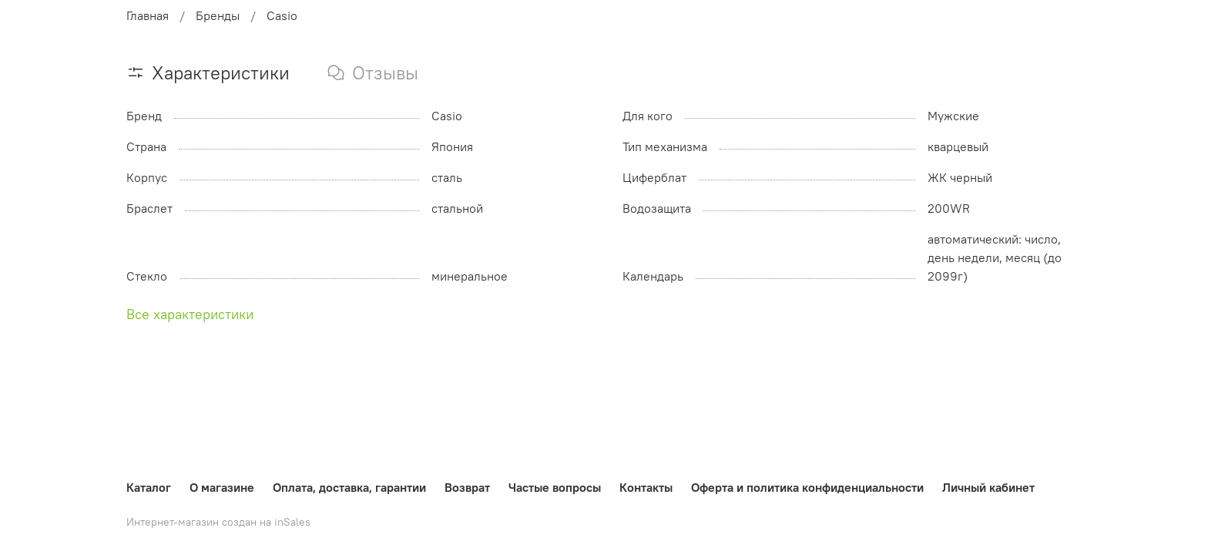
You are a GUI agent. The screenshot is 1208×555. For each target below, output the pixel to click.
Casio (282, 15)
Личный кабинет (988, 487)
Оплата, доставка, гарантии (349, 487)
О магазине (222, 487)
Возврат (467, 487)
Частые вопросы (554, 487)
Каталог (148, 487)
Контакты (646, 487)
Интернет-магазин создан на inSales (218, 522)
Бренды (218, 15)
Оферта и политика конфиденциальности (807, 487)
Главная (147, 15)
